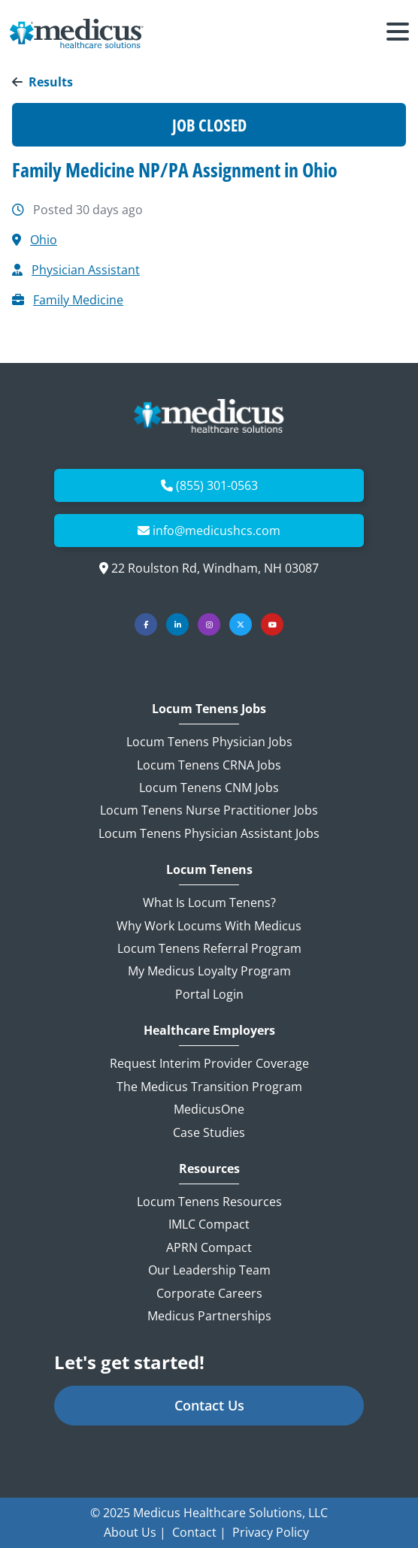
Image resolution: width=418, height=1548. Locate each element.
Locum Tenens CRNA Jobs (209, 765)
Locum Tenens (209, 870)
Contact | (199, 1532)
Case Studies (209, 1132)
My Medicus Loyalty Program (209, 971)
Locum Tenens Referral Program (209, 948)
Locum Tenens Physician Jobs (209, 741)
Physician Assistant (86, 270)
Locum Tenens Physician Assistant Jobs (209, 833)
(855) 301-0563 (217, 485)
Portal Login (209, 994)
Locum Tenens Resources (209, 1201)
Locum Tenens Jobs (209, 709)
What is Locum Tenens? (209, 902)
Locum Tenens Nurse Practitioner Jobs (209, 810)
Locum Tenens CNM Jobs (209, 787)
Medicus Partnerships (209, 1316)
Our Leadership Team (209, 1270)
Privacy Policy (270, 1532)
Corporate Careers (209, 1293)
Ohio (43, 239)
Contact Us (209, 1405)
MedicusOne (209, 1109)
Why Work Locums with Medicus (209, 926)
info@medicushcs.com (216, 530)
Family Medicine (78, 300)
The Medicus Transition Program (209, 1086)
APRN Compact (209, 1247)
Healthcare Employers (209, 1030)
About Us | (135, 1532)
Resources (209, 1169)
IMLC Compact (209, 1224)
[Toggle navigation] (397, 34)
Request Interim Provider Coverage (209, 1063)
